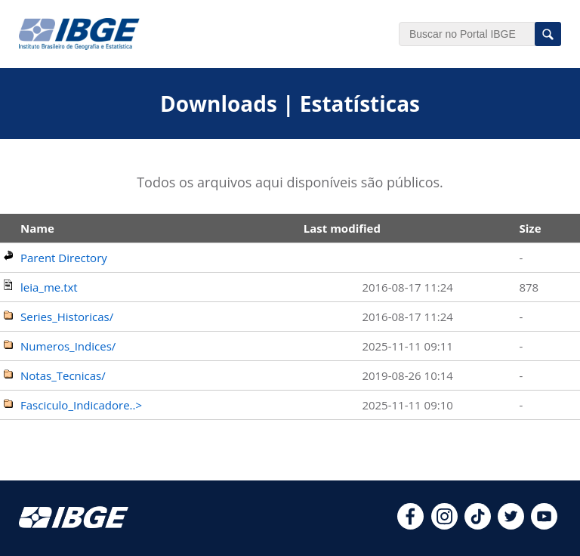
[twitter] (511, 525)
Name (37, 228)
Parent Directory (63, 257)
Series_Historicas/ (66, 316)
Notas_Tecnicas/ (63, 375)
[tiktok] (477, 525)
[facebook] (410, 525)
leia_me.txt (49, 287)
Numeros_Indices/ (68, 346)
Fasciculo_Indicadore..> (81, 404)
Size (530, 228)
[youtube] (544, 525)
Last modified (342, 228)
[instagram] (444, 525)
